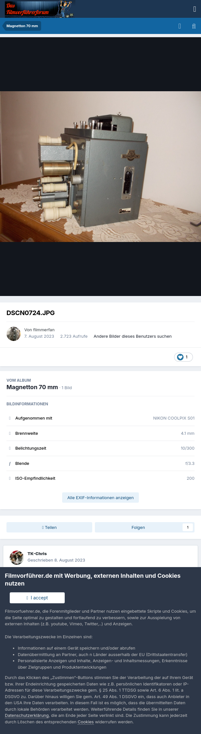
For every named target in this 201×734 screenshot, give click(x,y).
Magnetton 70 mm (32, 387)
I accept (37, 597)
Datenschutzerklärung (27, 715)
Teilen (49, 527)
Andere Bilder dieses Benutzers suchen (133, 336)
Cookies (86, 721)
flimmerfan (43, 329)
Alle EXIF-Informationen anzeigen (100, 497)
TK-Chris (37, 553)
